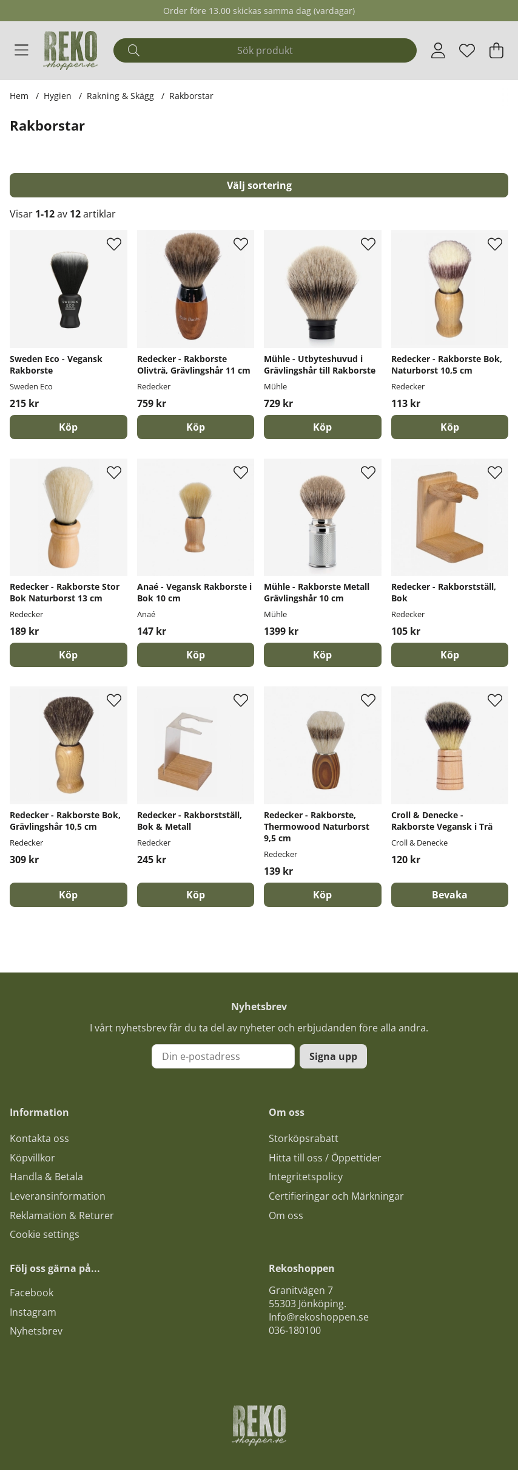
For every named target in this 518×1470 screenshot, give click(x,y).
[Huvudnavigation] (21, 50)
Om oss (286, 1215)
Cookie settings (44, 1234)
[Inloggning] (438, 50)
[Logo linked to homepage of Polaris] (70, 50)
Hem (19, 95)
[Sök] (265, 50)
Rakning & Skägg (120, 95)
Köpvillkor (32, 1157)
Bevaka (450, 894)
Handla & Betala (46, 1176)
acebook (34, 1292)
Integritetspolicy (306, 1176)
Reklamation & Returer (62, 1215)
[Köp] (68, 427)
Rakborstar (191, 95)
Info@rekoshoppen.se (319, 1317)
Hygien (58, 95)
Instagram (33, 1312)
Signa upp (333, 1056)
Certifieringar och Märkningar (336, 1196)
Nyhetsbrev (36, 1331)
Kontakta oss (39, 1138)
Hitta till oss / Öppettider (325, 1157)
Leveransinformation (58, 1196)
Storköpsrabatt (303, 1138)
